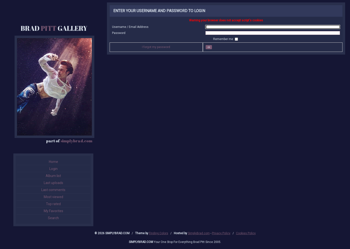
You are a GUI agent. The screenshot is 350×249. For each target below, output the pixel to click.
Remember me (223, 39)
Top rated (53, 204)
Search (53, 218)
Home (53, 162)
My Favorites (53, 211)
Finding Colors (158, 233)
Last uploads (53, 183)
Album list (53, 176)
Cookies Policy (246, 233)
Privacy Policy (221, 233)
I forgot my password (156, 47)
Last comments (53, 190)
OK (209, 47)
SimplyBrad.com (199, 233)
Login (53, 169)
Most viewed (53, 197)
